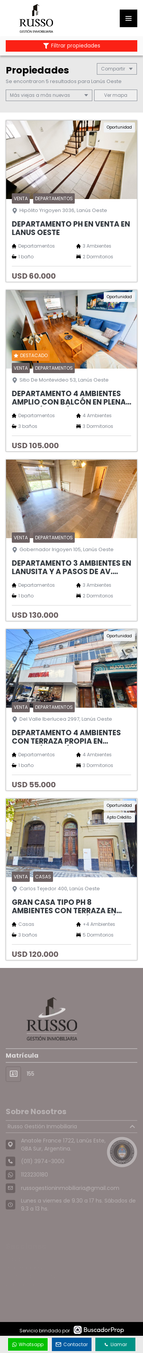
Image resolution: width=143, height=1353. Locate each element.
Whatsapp (27, 1344)
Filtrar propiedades (71, 45)
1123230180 (34, 1187)
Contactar (72, 1344)
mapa (115, 95)
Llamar (115, 1344)
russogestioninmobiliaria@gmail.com (70, 1200)
